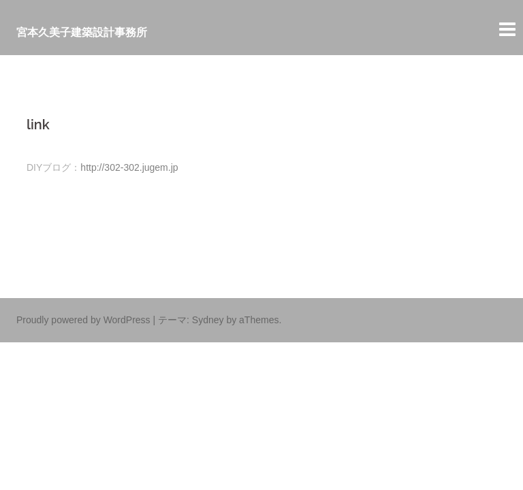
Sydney (208, 319)
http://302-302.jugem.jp (129, 167)
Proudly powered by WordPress (83, 319)
